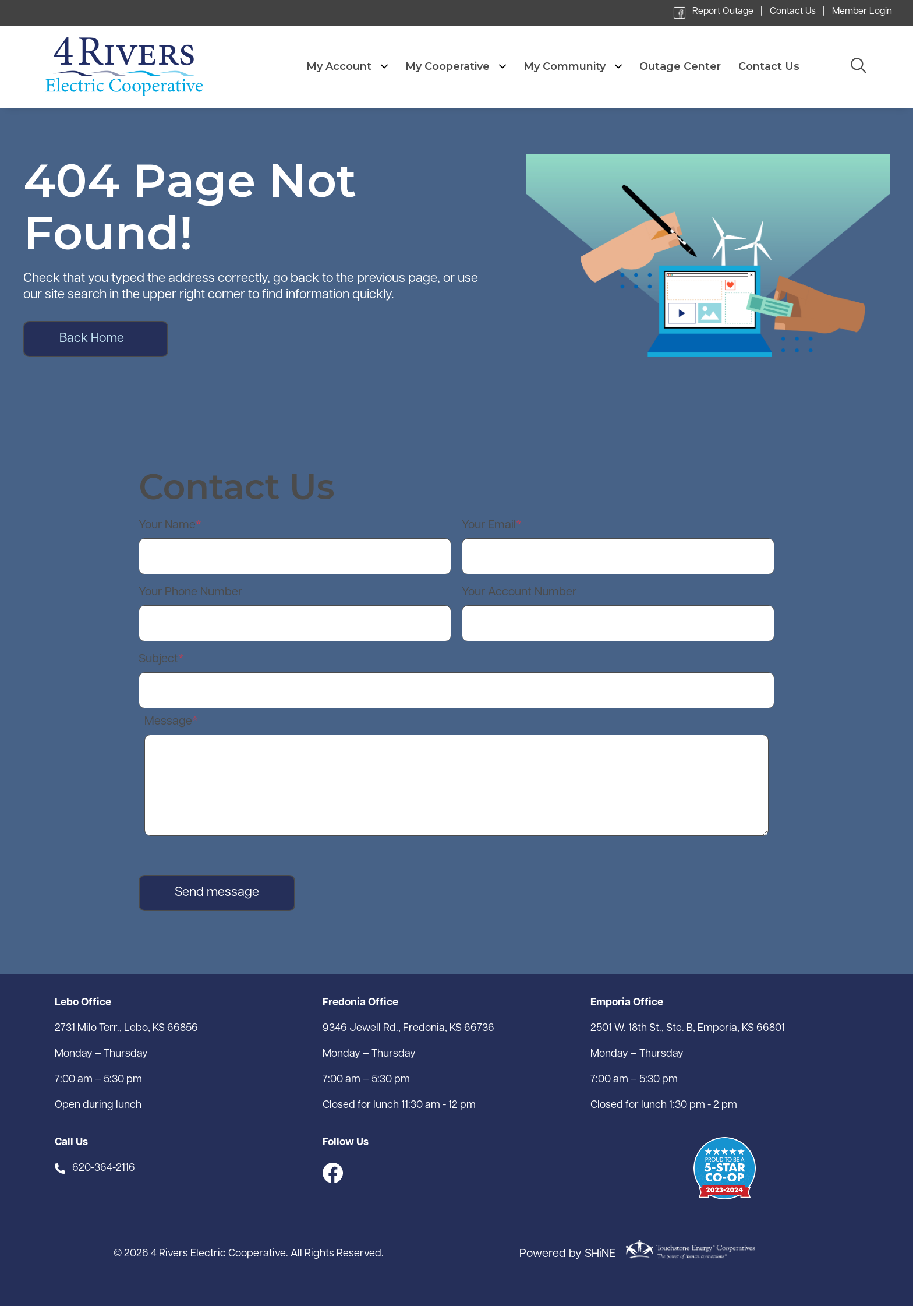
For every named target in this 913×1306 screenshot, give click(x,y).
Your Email (489, 525)
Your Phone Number (190, 592)
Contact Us (793, 11)
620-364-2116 (103, 1168)
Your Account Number (519, 592)
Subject (158, 659)
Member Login (862, 11)
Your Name (167, 525)
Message (168, 722)
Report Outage (722, 11)
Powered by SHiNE (567, 1254)
